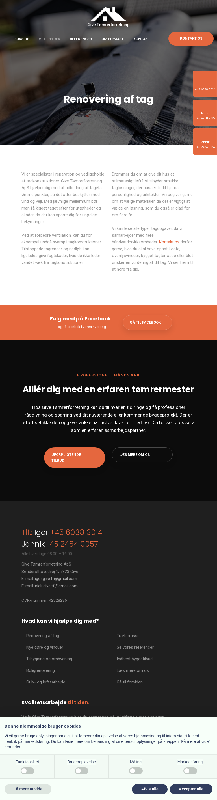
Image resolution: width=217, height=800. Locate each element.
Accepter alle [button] (191, 789)
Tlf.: (26, 532)
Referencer (81, 39)
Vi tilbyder (49, 39)
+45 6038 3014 (75, 532)
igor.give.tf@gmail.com (56, 578)
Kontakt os (169, 242)
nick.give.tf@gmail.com (56, 585)
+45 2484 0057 (71, 544)
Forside (21, 39)
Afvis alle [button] (149, 789)
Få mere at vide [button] (28, 789)
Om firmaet (112, 39)
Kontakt (141, 39)
